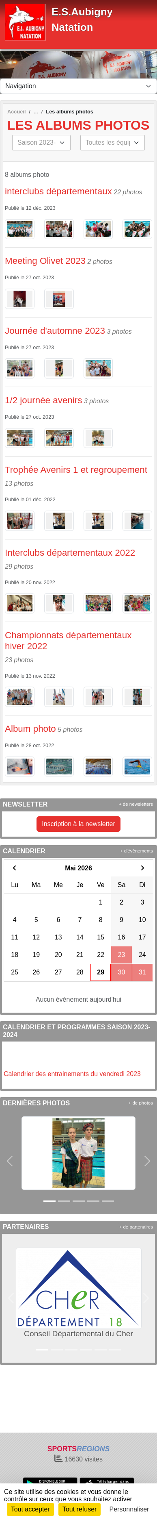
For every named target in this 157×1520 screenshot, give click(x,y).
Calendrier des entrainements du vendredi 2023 (72, 1073)
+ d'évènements (136, 850)
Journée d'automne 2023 (55, 331)
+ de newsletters (136, 804)
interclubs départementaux (58, 191)
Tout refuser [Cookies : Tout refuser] (79, 1509)
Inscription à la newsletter (78, 823)
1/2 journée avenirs (43, 400)
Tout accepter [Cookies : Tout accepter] (30, 1509)
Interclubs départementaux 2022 (70, 553)
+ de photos (141, 1102)
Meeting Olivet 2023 (45, 261)
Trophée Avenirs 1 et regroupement (77, 470)
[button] (9, 1161)
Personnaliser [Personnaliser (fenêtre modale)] (129, 1509)
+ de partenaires (136, 1226)
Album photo (30, 729)
